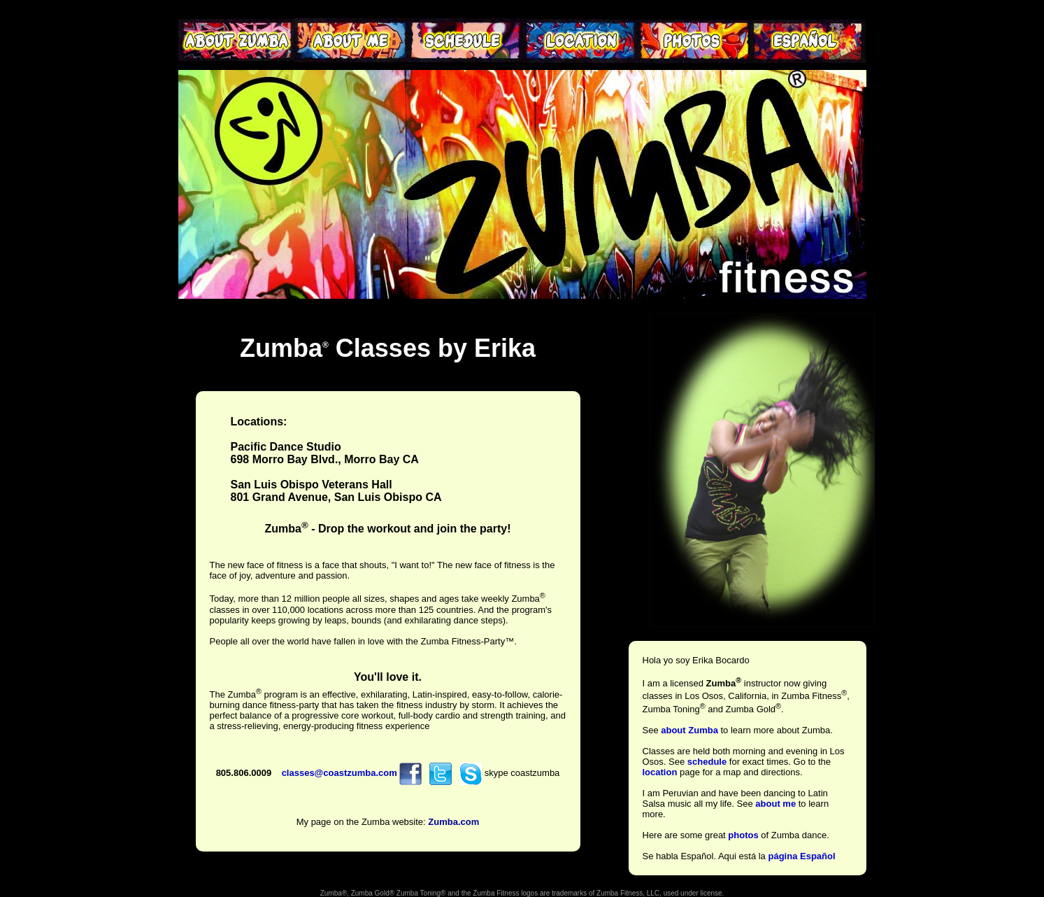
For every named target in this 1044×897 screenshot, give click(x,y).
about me (775, 803)
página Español (801, 856)
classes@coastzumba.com (339, 773)
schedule (707, 761)
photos (743, 835)
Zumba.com (453, 822)
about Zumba (689, 730)
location (660, 772)
